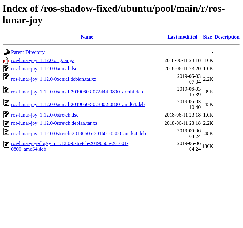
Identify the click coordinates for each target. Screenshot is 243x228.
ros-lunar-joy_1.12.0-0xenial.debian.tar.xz (53, 79)
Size (207, 37)
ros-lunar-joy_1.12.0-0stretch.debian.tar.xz (54, 123)
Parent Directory (28, 52)
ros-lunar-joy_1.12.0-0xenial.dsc (44, 68)
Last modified (183, 37)
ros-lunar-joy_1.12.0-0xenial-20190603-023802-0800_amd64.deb (78, 104)
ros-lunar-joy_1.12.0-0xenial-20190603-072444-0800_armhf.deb (77, 91)
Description (227, 37)
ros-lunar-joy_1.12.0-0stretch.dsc (44, 114)
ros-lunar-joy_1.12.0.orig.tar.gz (42, 60)
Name (87, 37)
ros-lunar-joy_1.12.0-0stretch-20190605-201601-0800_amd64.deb (78, 133)
